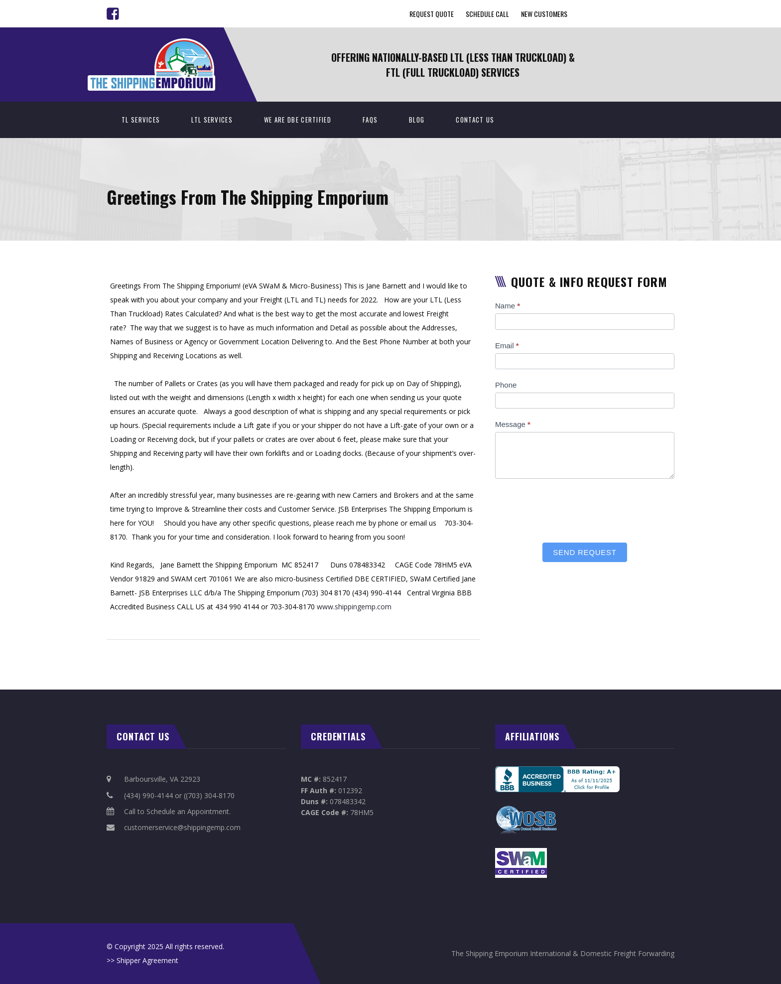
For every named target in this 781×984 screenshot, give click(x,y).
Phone (506, 385)
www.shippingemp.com (354, 606)
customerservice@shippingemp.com (182, 827)
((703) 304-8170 (209, 795)
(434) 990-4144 (148, 795)
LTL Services (212, 120)
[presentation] (571, 508)
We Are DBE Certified (297, 120)
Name (507, 305)
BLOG (416, 120)
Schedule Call (487, 13)
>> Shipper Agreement (142, 960)
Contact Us (475, 120)
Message (512, 424)
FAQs (370, 120)
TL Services (141, 120)
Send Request (584, 552)
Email (507, 345)
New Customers (544, 13)
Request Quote (431, 13)
